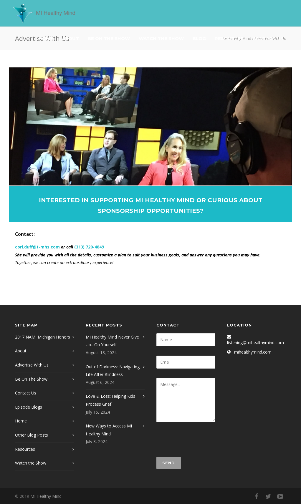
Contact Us (267, 38)
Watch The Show (161, 38)
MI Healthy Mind (46, 496)
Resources (229, 38)
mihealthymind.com (253, 352)
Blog (199, 38)
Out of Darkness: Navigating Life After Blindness (113, 370)
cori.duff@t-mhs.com (37, 247)
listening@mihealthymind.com (255, 342)
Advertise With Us (32, 365)
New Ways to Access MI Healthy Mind (109, 430)
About (70, 38)
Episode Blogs (28, 407)
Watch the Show (30, 463)
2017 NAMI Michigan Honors (42, 337)
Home (46, 38)
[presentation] (201, 439)
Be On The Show (109, 38)
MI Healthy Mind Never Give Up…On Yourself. (112, 341)
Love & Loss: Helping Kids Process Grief (110, 400)
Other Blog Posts (31, 435)
